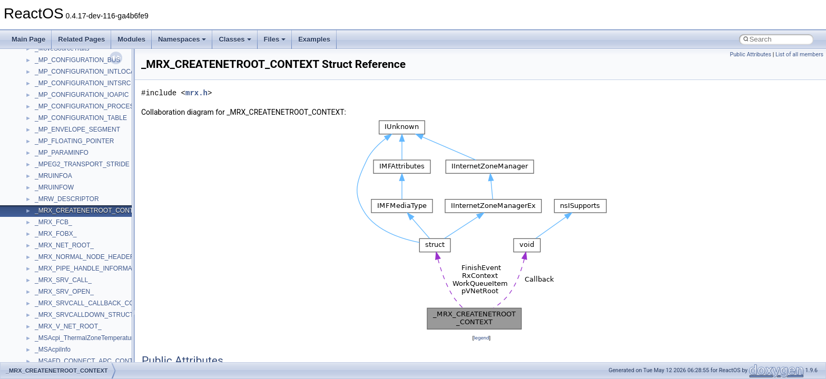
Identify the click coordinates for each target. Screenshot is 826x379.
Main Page (28, 39)
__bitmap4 (49, 346)
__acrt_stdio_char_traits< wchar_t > (85, 241)
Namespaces (182, 39)
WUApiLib (49, 125)
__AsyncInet (52, 288)
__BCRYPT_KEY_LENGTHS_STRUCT (90, 334)
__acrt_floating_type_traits (72, 149)
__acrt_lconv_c (56, 195)
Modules (131, 39)
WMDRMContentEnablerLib (74, 114)
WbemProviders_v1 (62, 68)
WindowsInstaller (59, 91)
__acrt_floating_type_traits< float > (83, 172)
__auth (44, 311)
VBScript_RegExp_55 (65, 56)
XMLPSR (48, 137)
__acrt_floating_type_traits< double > (87, 160)
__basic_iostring (58, 322)
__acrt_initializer (58, 183)
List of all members (799, 54)
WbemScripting (56, 79)
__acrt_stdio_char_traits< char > (80, 230)
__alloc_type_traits (61, 276)
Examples (314, 39)
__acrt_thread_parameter (70, 264)
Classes (235, 39)
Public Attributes (750, 54)
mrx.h (196, 93)
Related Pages (81, 39)
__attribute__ (53, 299)
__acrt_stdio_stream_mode (73, 253)
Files (275, 39)
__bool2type (52, 357)
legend (481, 338)
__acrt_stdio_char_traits (68, 218)
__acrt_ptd (50, 207)
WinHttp (46, 102)
